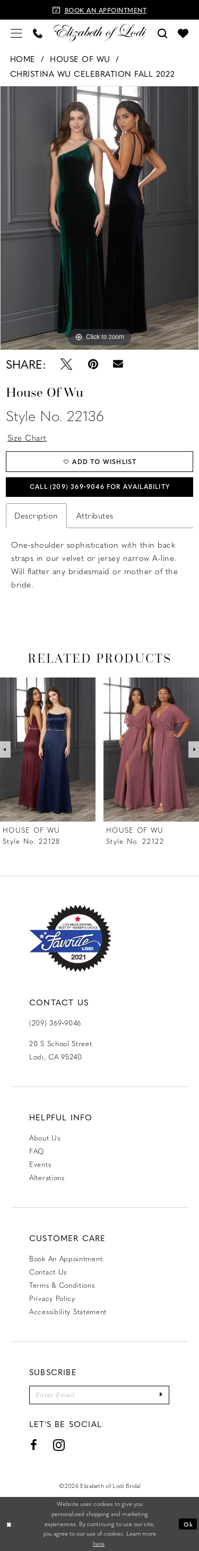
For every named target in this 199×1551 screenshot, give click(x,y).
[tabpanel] (99, 217)
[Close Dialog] (9, 1524)
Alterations (47, 1177)
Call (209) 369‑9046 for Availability (100, 486)
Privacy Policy (52, 1298)
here (99, 1543)
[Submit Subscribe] (162, 1395)
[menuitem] (16, 32)
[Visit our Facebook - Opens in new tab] (34, 1445)
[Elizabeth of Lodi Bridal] (99, 32)
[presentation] (48, 750)
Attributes (95, 515)
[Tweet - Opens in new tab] (66, 364)
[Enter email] (99, 1395)
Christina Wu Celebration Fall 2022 (92, 73)
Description (36, 515)
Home (23, 59)
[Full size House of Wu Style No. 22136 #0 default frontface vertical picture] (99, 217)
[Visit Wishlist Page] (183, 33)
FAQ (36, 1151)
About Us (44, 1138)
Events (40, 1164)
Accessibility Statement (68, 1311)
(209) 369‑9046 (55, 1023)
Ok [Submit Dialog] (188, 1523)
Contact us (48, 1272)
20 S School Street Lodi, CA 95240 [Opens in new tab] (60, 1050)
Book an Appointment (65, 1258)
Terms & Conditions (62, 1285)
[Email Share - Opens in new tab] (119, 364)
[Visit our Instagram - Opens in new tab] (59, 1446)
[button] (16, 32)
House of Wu (80, 59)
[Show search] (162, 32)
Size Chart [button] (27, 437)
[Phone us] (38, 32)
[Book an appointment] (99, 10)
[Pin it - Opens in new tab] (92, 364)
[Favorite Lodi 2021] (70, 939)
